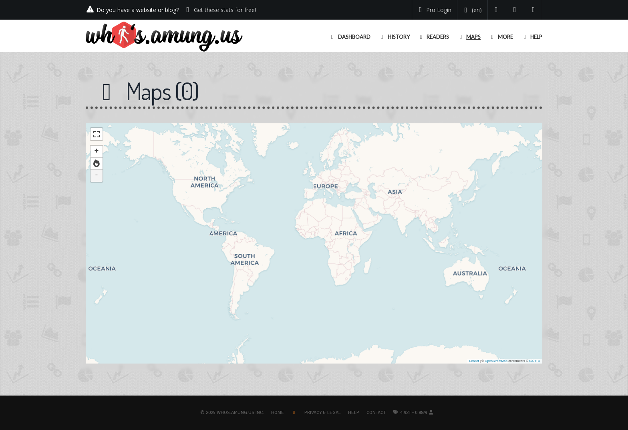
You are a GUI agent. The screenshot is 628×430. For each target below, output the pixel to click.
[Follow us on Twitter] (496, 10)
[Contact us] (533, 10)
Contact (376, 413)
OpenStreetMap (496, 361)
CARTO (534, 361)
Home (277, 413)
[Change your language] (471, 10)
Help (353, 413)
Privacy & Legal (322, 413)
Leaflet (474, 361)
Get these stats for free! (225, 10)
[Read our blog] (514, 10)
